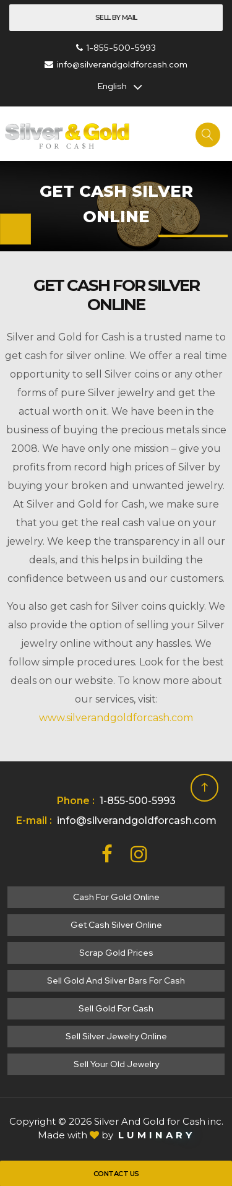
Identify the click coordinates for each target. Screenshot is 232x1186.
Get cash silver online (116, 924)
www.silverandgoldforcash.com (116, 718)
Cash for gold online (116, 896)
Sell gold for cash (116, 1008)
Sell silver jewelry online (116, 1036)
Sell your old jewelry (116, 1064)
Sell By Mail (116, 17)
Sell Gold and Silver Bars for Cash (116, 980)
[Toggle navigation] (15, 229)
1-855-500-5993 (116, 47)
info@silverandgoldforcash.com (116, 64)
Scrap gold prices (116, 952)
